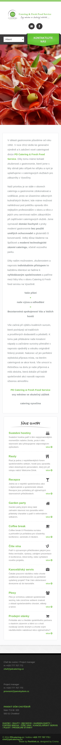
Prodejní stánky (19, 616)
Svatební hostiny (20, 433)
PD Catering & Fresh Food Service (30, 389)
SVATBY (6, 723)
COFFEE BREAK (10, 725)
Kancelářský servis (21, 569)
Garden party (17, 502)
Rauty (12, 456)
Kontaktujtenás (43, 40)
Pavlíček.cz (33, 741)
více (49, 447)
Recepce (14, 479)
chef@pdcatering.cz (14, 669)
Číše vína (15, 546)
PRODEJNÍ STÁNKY (22, 727)
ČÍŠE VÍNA (26, 725)
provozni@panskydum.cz (16, 691)
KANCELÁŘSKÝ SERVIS (45, 725)
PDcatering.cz (17, 737)
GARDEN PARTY (42, 723)
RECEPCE (26, 723)
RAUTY (16, 723)
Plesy (12, 592)
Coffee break (17, 526)
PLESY (7, 727)
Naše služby (30, 423)
